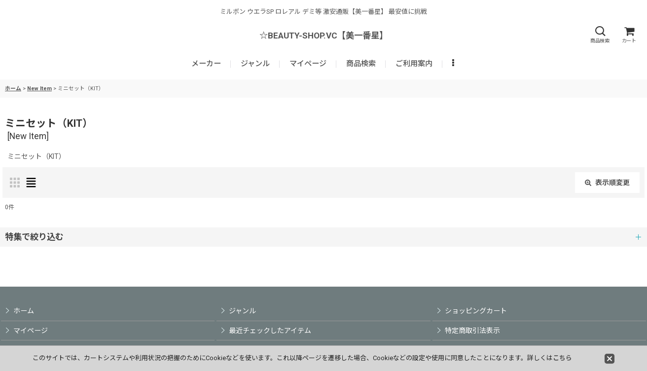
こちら (562, 358)
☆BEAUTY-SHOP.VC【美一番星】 (323, 35)
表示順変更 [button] (607, 182)
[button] (599, 34)
